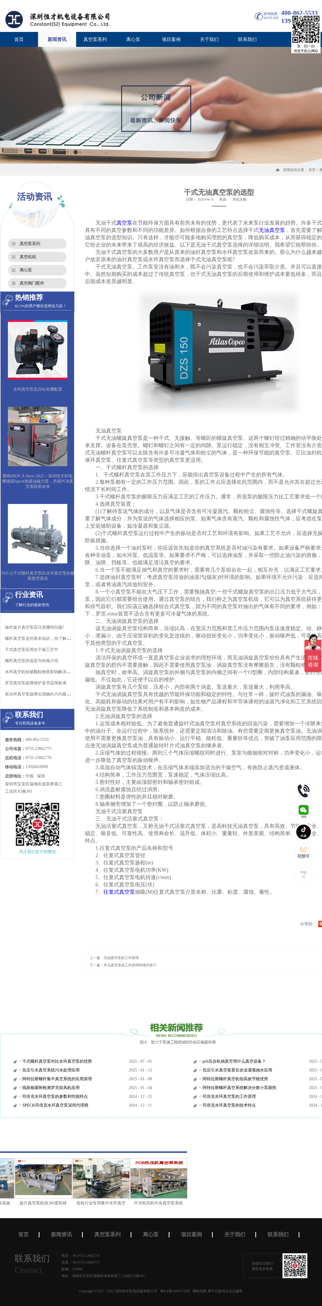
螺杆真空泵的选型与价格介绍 (31, 661)
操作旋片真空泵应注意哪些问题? (34, 627)
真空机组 (28, 257)
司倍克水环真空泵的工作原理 (228, 1096)
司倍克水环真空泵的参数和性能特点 (54, 1096)
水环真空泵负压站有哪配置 (37, 389)
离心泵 (26, 270)
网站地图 (199, 1291)
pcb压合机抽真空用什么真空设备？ (233, 1061)
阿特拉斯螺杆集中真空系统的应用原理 (56, 1079)
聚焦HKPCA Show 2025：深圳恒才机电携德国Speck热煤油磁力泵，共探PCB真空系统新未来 (37, 481)
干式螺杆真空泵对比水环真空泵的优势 (56, 1061)
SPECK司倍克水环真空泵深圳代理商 (54, 1105)
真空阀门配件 (32, 283)
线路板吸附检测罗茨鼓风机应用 (50, 1088)
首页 (19, 39)
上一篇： (114, 958)
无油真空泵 (272, 230)
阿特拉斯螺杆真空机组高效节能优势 (234, 1079)
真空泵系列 (30, 244)
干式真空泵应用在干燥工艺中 (31, 649)
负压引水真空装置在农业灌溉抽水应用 (236, 1070)
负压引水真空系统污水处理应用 (50, 1070)
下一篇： (123, 965)
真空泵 (124, 223)
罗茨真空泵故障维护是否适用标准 (35, 683)
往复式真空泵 (119, 892)
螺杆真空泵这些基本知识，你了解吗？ (40, 638)
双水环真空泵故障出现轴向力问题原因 (40, 694)
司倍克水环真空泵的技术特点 (228, 1105)
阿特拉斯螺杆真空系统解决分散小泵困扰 (238, 1088)
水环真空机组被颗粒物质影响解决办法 (40, 672)
